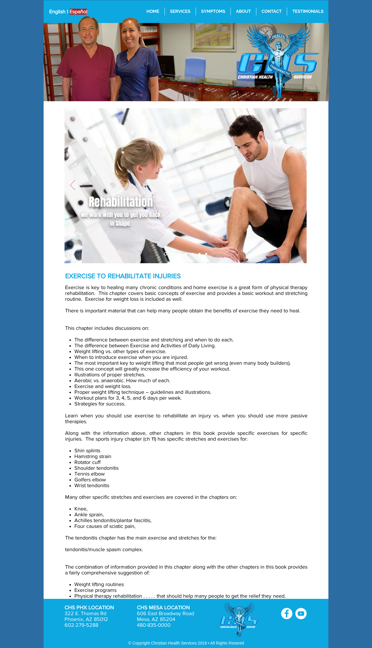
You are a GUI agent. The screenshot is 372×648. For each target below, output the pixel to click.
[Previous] (72, 185)
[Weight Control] (199, 254)
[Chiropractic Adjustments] (165, 254)
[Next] (298, 185)
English (57, 12)
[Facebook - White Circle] (286, 613)
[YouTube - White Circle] (301, 613)
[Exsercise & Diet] (186, 254)
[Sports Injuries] (173, 254)
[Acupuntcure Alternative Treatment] (193, 254)
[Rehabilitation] (179, 254)
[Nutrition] (206, 254)
